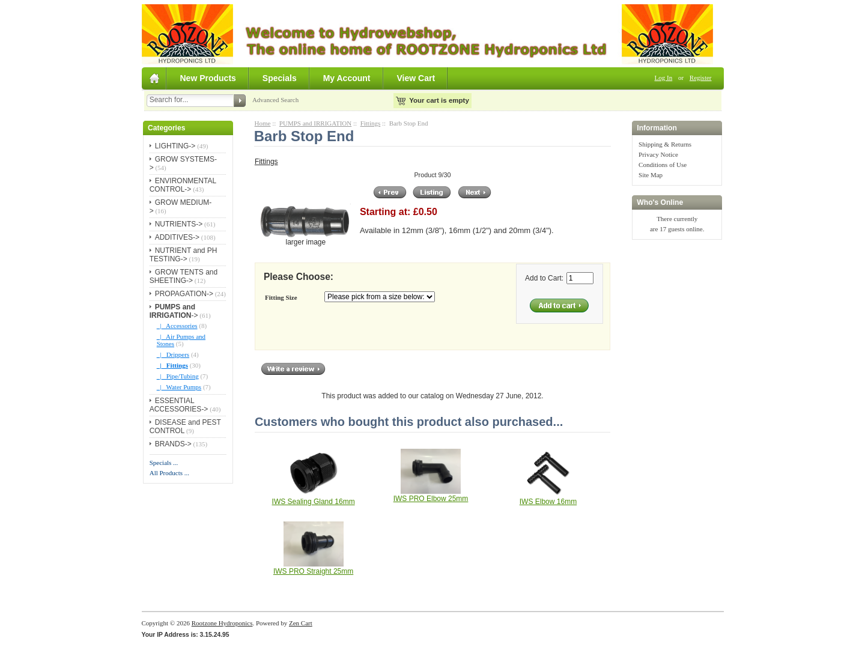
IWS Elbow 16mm (548, 501)
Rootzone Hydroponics (222, 623)
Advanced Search (275, 99)
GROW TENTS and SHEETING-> (183, 276)
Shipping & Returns (665, 144)
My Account (347, 78)
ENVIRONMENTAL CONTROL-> (183, 185)
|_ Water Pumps (179, 386)
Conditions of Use (663, 164)
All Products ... (169, 472)
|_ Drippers (173, 354)
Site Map (651, 174)
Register (701, 77)
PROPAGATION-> (184, 294)
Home (263, 123)
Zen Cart (300, 623)
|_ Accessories (177, 325)
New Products (208, 78)
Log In (664, 77)
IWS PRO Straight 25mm (313, 571)
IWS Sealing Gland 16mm (313, 501)
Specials (280, 78)
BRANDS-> (173, 444)
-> (174, 311)
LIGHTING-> (175, 146)
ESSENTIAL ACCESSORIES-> (179, 404)
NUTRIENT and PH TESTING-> (183, 254)
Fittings (370, 123)
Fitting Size (281, 297)
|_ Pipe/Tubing (178, 376)
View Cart (416, 78)
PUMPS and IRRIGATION (315, 123)
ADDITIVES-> (177, 237)
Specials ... (164, 462)
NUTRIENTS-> (179, 224)
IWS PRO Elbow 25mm (431, 498)
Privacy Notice (658, 154)
